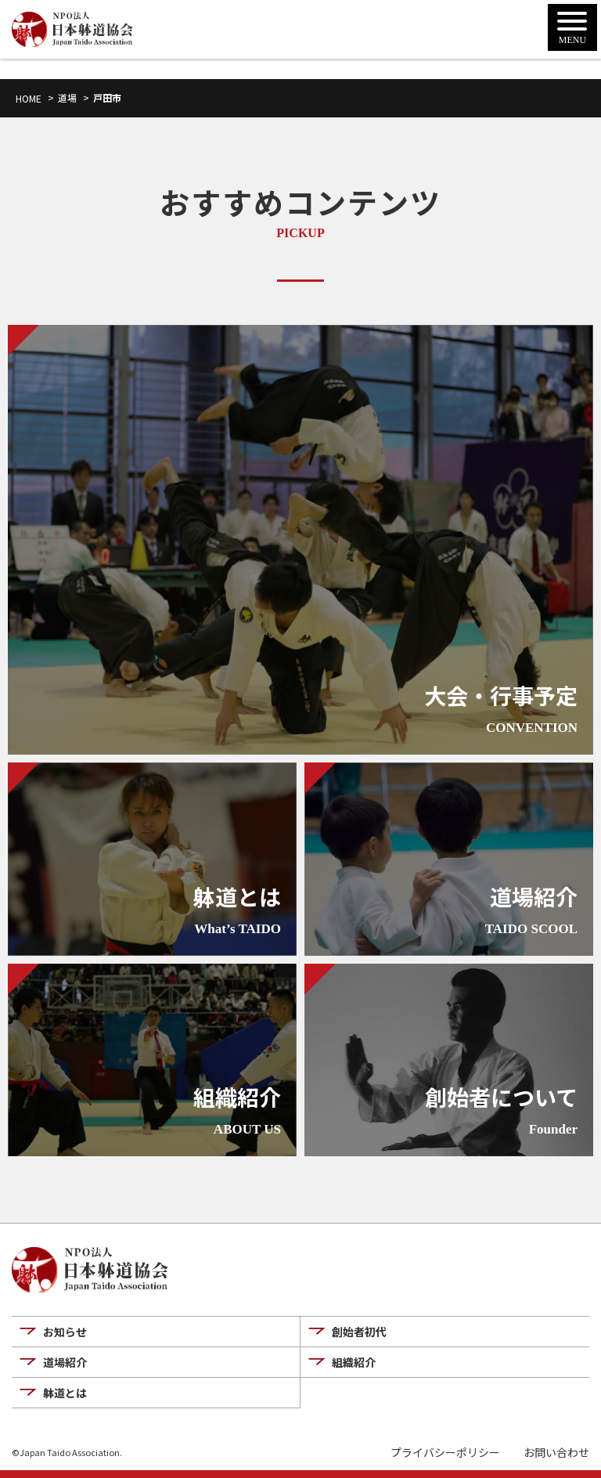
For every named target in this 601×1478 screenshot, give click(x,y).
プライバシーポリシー (445, 1452)
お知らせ (65, 1331)
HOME (28, 98)
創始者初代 (359, 1331)
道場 (67, 97)
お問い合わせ (556, 1452)
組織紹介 (354, 1362)
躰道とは (65, 1392)
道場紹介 (65, 1362)
